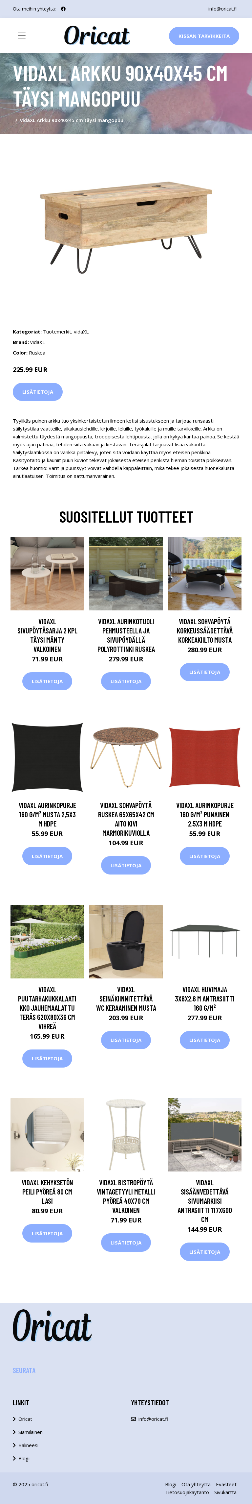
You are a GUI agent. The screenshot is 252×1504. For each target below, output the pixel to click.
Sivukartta (225, 1492)
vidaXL (81, 331)
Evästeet (226, 1484)
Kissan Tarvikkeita (204, 36)
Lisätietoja (37, 391)
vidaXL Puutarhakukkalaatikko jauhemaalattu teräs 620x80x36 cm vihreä (47, 1007)
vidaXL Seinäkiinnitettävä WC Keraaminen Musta (126, 998)
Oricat (25, 1419)
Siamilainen (30, 1432)
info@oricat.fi (222, 9)
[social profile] (63, 9)
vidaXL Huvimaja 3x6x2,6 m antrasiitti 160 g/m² (205, 998)
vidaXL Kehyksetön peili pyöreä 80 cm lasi (47, 1191)
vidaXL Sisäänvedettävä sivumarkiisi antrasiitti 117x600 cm (205, 1200)
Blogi (24, 1458)
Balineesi (28, 1445)
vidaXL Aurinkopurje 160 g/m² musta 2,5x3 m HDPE (47, 814)
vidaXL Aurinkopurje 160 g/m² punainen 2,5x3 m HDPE (205, 814)
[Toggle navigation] (22, 35)
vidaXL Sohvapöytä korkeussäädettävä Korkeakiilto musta (205, 630)
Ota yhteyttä (196, 1484)
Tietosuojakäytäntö (187, 1492)
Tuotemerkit (57, 331)
